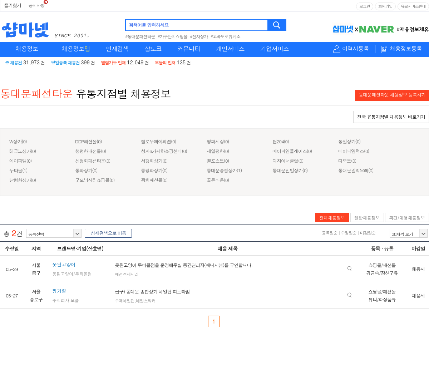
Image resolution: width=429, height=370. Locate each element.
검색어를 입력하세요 (148, 24)
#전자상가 (199, 36)
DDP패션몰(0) (88, 141)
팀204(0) (280, 141)
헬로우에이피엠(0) (158, 141)
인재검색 (117, 48)
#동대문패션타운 (140, 36)
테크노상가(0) (22, 151)
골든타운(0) (218, 180)
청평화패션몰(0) (90, 151)
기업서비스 (274, 48)
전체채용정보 (332, 217)
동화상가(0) (86, 170)
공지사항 (36, 5)
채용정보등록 (406, 49)
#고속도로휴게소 (226, 36)
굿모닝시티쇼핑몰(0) (94, 180)
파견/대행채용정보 (407, 217)
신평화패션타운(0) (92, 160)
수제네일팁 (124, 300)
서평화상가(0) (154, 160)
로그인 (364, 6)
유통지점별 (102, 93)
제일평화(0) (218, 151)
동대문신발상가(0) (289, 170)
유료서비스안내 (413, 6)
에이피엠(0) (20, 160)
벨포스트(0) (218, 160)
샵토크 (153, 48)
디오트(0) (347, 160)
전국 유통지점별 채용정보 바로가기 (391, 116)
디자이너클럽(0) (287, 160)
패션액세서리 (126, 274)
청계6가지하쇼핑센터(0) (164, 151)
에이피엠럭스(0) (353, 151)
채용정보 (26, 48)
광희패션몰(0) (154, 180)
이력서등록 (355, 49)
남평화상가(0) (22, 180)
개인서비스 (230, 48)
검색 (277, 25)
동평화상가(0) (154, 170)
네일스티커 (146, 300)
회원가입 (385, 6)
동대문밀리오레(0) (355, 170)
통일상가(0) (349, 141)
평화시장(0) (218, 141)
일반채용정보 (367, 217)
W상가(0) (18, 141)
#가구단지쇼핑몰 (173, 36)
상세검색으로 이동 (108, 233)
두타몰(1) (18, 170)
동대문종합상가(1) (224, 170)
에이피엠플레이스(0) (292, 151)
